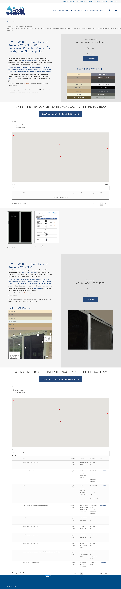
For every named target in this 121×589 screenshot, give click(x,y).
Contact (102, 10)
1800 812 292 (12, 79)
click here (26, 83)
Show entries (18, 187)
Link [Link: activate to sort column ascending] (95, 193)
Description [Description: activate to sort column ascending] (80, 193)
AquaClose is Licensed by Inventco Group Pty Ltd (74, 1)
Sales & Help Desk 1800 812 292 (93, 1)
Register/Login (94, 10)
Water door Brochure (49, 565)
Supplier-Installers (114, 1)
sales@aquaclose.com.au (14, 573)
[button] (60, 156)
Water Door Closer (63, 10)
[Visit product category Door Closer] (19, 230)
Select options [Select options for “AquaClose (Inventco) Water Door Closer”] (91, 58)
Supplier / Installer (19, 125)
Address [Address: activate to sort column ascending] (63, 193)
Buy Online (73, 10)
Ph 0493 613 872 (105, 1)
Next (106, 204)
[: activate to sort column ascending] (20, 193)
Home (54, 10)
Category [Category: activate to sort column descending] (47, 193)
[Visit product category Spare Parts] (46, 229)
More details (103, 469)
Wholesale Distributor (20, 127)
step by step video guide (29, 60)
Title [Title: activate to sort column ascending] (30, 193)
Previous (95, 204)
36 (101, 550)
